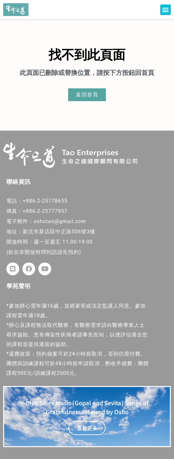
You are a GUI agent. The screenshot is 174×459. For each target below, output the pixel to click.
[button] (165, 9)
